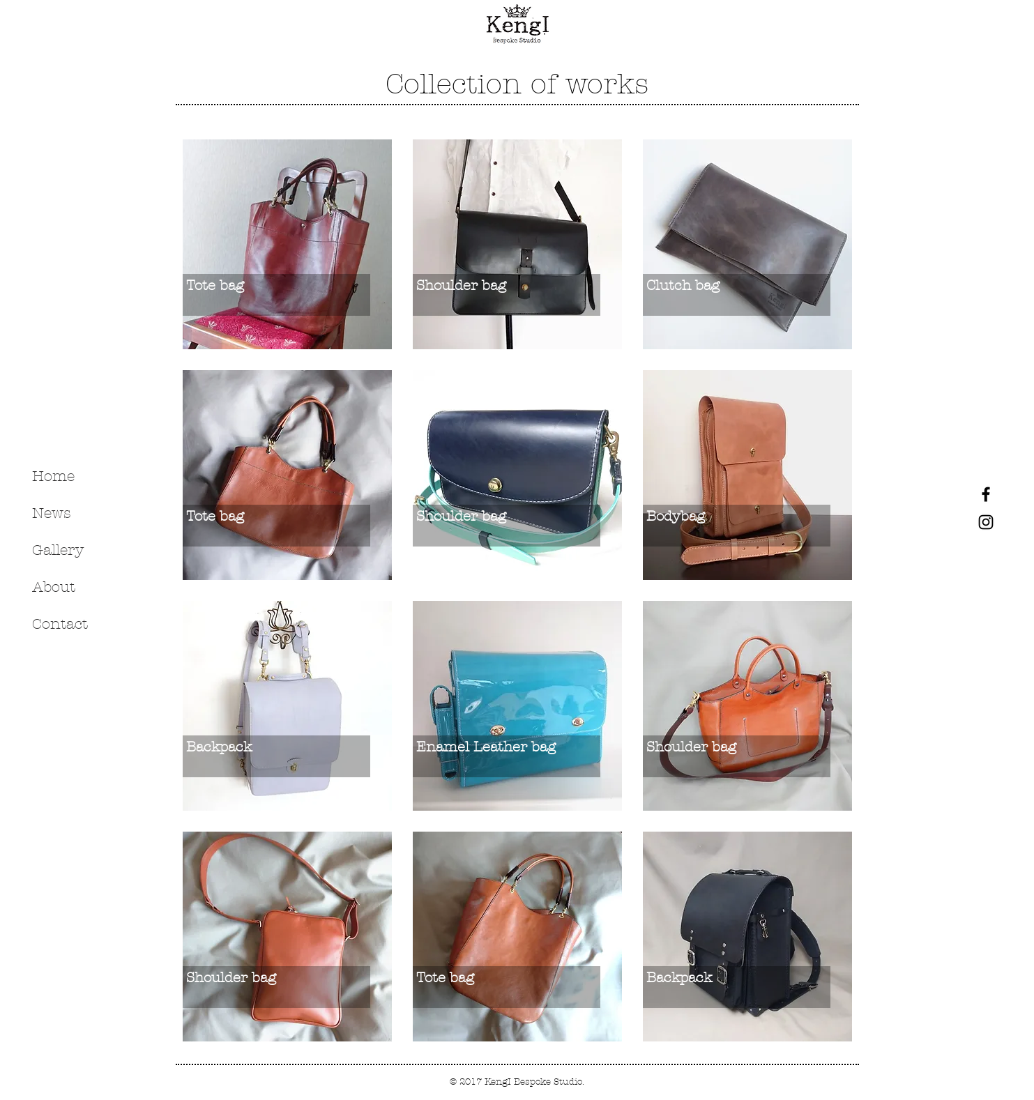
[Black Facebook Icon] (986, 494)
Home (53, 476)
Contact (60, 624)
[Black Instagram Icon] (986, 522)
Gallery (58, 550)
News (51, 513)
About (53, 587)
